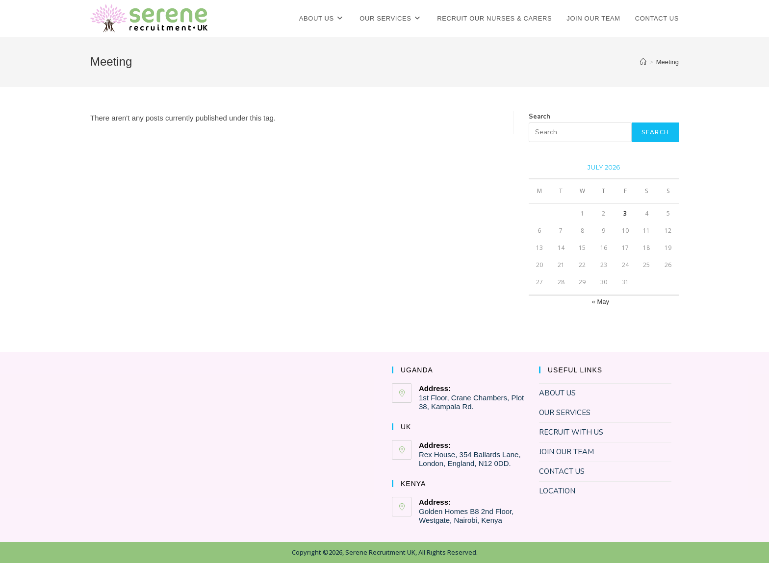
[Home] (643, 61)
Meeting (667, 62)
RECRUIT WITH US (571, 432)
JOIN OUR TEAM (566, 452)
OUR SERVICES (564, 412)
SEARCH (655, 132)
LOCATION (557, 491)
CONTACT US (562, 471)
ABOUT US (557, 393)
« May (600, 301)
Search (539, 116)
